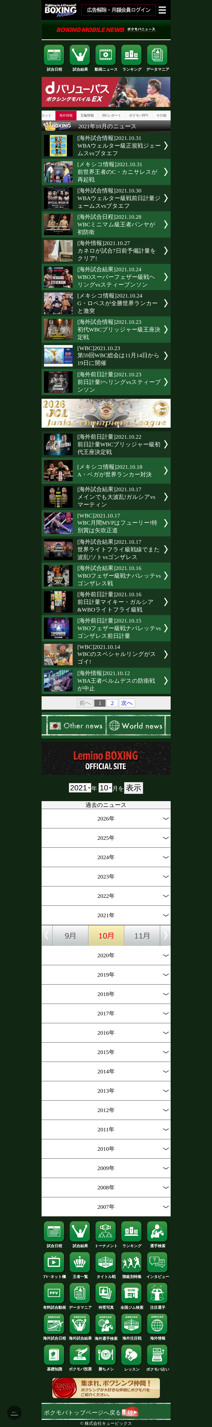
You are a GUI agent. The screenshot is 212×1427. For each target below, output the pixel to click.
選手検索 (157, 1244)
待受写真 (106, 1306)
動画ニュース (106, 67)
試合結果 (80, 67)
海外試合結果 (80, 1336)
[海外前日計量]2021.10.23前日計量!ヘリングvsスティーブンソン (119, 382)
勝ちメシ (106, 1367)
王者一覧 (80, 1275)
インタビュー (157, 1275)
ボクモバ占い (157, 1367)
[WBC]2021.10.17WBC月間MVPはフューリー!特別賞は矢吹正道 (117, 522)
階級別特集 (132, 1275)
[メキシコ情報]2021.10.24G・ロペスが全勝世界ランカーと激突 (117, 303)
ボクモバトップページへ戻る (91, 1413)
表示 (133, 787)
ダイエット (43, 115)
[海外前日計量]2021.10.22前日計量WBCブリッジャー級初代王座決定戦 (119, 444)
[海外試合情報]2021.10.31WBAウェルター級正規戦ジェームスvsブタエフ (119, 145)
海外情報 (66, 115)
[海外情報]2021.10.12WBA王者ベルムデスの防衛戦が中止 (116, 681)
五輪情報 (87, 115)
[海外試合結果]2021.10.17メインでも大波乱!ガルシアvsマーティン (116, 497)
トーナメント (106, 1244)
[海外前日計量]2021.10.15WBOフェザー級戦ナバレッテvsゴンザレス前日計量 (119, 628)
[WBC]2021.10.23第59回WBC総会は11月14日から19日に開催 (118, 355)
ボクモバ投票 (80, 1367)
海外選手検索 (106, 1337)
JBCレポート (111, 115)
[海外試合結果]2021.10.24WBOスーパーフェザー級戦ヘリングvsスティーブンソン (116, 277)
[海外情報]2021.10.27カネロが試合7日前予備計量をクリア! (116, 250)
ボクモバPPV (139, 115)
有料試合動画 (54, 1306)
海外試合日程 (54, 1336)
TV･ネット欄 (54, 1275)
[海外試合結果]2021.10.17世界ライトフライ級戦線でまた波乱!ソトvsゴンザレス (118, 549)
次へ (127, 703)
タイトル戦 (106, 1275)
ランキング (132, 67)
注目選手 (157, 1306)
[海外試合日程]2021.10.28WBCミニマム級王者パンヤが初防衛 (116, 224)
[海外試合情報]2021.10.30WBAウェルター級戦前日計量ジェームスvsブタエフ (119, 198)
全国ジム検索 (132, 1306)
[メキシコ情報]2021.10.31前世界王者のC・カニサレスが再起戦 (117, 172)
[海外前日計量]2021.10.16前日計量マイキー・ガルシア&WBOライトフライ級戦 (115, 602)
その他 (161, 115)
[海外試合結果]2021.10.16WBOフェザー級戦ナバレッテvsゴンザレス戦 (119, 575)
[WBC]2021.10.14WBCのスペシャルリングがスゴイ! (116, 654)
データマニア (157, 67)
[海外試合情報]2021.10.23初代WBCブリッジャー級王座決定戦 (119, 329)
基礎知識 (54, 1367)
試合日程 (54, 67)
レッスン (132, 1367)
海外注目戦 (132, 1336)
